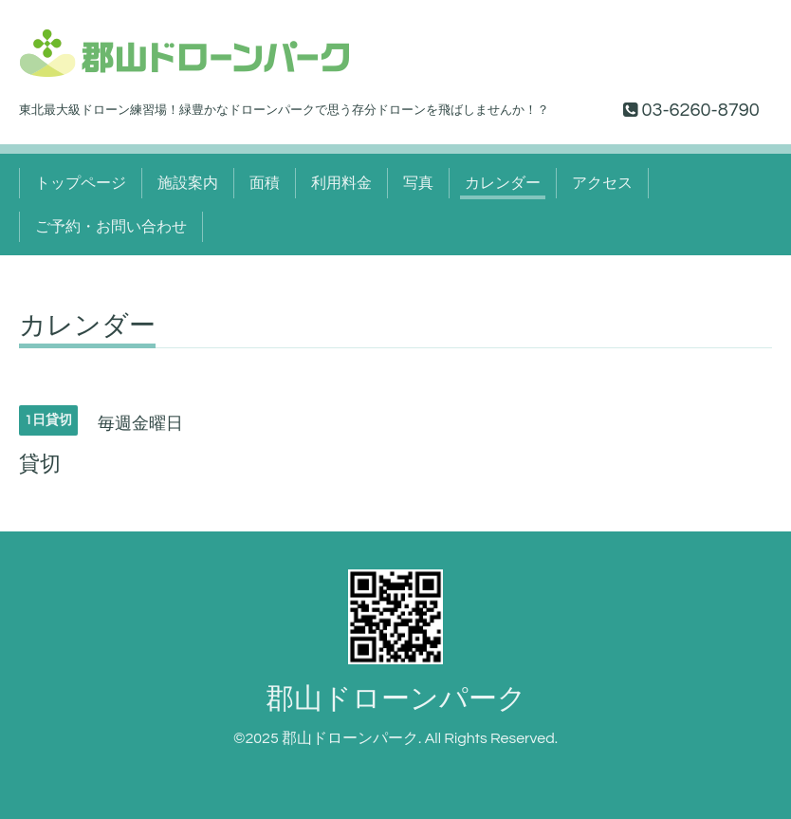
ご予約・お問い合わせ (111, 226)
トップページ (80, 183)
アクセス (602, 183)
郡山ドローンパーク (396, 699)
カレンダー (503, 183)
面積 (264, 183)
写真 (418, 183)
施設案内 (187, 183)
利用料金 (341, 183)
